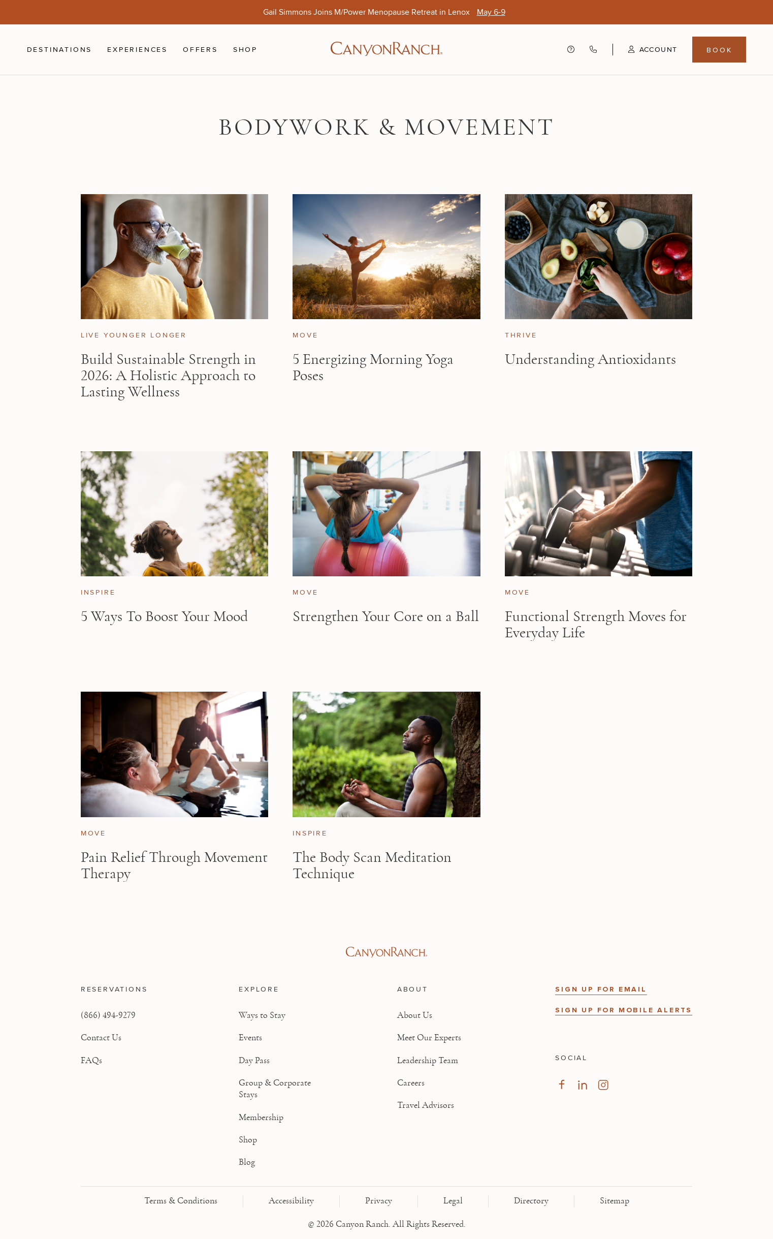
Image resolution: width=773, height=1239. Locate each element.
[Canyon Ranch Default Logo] (386, 50)
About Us (414, 1015)
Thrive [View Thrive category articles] (521, 335)
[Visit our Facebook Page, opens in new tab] (561, 1084)
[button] (645, 49)
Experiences (137, 49)
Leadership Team (427, 1060)
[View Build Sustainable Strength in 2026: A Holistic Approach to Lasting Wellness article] (174, 256)
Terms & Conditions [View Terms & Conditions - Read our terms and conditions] (180, 1200)
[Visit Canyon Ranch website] (386, 952)
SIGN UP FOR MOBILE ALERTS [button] (623, 1010)
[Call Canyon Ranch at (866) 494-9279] (593, 50)
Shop (245, 49)
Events (250, 1037)
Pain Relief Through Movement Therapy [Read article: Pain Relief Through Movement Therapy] (174, 865)
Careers (411, 1083)
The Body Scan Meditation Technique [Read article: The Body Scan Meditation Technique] (372, 865)
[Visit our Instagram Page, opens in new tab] (603, 1084)
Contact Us (101, 1037)
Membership (261, 1117)
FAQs (91, 1060)
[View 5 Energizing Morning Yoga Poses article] (386, 256)
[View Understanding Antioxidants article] (598, 256)
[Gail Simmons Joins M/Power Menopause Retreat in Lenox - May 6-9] (491, 12)
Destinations (59, 49)
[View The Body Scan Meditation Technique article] (386, 754)
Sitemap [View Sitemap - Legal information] (614, 1200)
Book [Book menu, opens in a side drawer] (719, 50)
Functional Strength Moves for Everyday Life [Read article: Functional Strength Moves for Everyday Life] (596, 624)
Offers (200, 49)
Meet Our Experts (429, 1037)
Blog (247, 1162)
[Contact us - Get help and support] (570, 50)
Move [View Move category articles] (305, 335)
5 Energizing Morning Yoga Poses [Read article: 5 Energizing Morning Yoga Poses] (373, 367)
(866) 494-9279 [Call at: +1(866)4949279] (108, 1015)
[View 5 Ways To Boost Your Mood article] (174, 513)
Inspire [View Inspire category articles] (98, 592)
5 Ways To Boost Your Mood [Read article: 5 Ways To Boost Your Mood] (164, 616)
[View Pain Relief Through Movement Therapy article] (174, 754)
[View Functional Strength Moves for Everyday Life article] (598, 513)
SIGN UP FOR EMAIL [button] (601, 989)
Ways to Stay (262, 1015)
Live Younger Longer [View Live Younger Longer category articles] (134, 335)
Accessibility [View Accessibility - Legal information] (291, 1200)
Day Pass (254, 1060)
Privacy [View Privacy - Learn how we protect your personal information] (378, 1200)
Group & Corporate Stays (275, 1088)
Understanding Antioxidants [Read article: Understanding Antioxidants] (590, 359)
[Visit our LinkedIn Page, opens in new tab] (582, 1084)
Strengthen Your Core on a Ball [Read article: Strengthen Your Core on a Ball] (386, 616)
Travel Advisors (425, 1105)
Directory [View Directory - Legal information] (531, 1200)
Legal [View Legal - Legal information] (453, 1200)
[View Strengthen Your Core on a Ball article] (386, 513)
